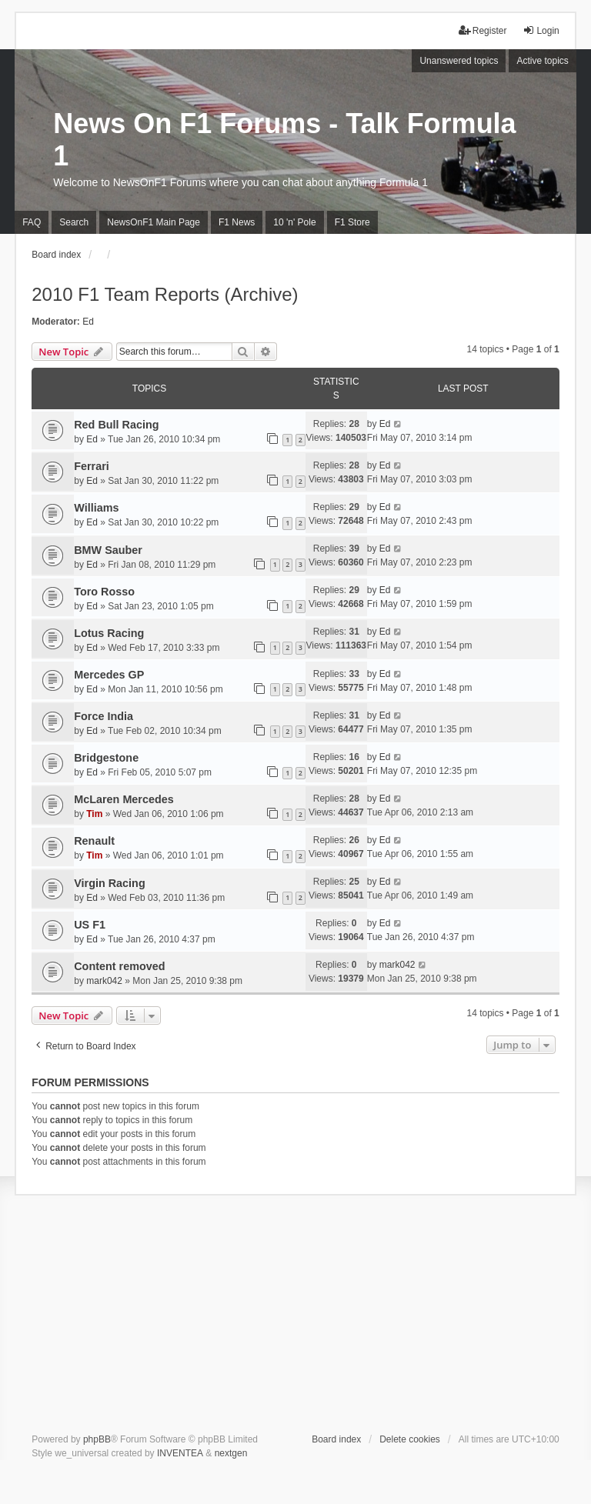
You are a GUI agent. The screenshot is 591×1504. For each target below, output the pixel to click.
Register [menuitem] (483, 30)
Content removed (119, 966)
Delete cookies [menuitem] (409, 1439)
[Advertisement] (295, 1317)
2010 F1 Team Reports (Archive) (165, 294)
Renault (94, 841)
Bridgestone (106, 758)
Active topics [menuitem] (542, 60)
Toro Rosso (104, 591)
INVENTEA (180, 1453)
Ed (88, 321)
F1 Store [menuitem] (352, 222)
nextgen (231, 1453)
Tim (94, 814)
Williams (96, 508)
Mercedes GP (109, 675)
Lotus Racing (109, 633)
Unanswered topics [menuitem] (458, 60)
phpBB (97, 1439)
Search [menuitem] (73, 222)
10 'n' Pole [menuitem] (294, 222)
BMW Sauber (108, 550)
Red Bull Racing (116, 425)
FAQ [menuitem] (31, 222)
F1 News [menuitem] (237, 222)
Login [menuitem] (541, 30)
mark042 (104, 980)
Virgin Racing (109, 883)
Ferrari (91, 466)
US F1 (89, 925)
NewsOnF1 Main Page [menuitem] (153, 222)
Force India (103, 716)
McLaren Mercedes (124, 799)
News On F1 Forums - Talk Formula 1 (284, 140)
